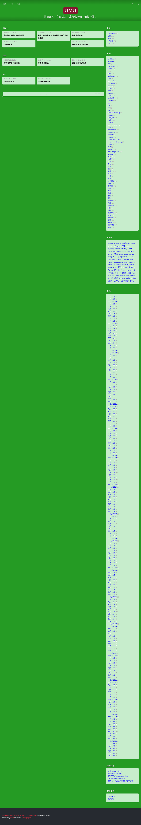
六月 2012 (111, 668)
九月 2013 (111, 631)
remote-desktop (113, 139)
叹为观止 (111, 799)
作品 (109, 164)
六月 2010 (111, 704)
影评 (109, 178)
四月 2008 (111, 756)
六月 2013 (111, 638)
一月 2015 (111, 594)
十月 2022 (111, 382)
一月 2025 (111, 321)
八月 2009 (111, 724)
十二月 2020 (112, 428)
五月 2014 (111, 611)
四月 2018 (111, 504)
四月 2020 (111, 445)
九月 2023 (111, 358)
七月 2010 (111, 702)
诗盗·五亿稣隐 (43, 63)
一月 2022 (111, 402)
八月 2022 (111, 387)
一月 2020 (111, 453)
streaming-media (113, 152)
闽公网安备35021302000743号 (27, 815)
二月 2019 (111, 480)
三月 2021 (111, 421)
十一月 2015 (112, 570)
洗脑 (109, 203)
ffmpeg (110, 100)
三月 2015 (111, 590)
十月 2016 (111, 543)
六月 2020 (111, 441)
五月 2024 (111, 338)
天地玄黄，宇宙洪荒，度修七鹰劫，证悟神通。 (70, 16)
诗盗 (109, 43)
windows (111, 154)
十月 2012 (111, 658)
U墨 (109, 36)
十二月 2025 (112, 301)
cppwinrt (111, 81)
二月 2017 (111, 533)
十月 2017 (111, 519)
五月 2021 (111, 419)
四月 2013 (111, 643)
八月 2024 (111, 331)
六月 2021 (111, 416)
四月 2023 (111, 370)
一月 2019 (111, 482)
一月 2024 (111, 348)
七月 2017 (111, 526)
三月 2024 (111, 343)
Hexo (12, 818)
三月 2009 (111, 734)
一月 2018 (111, 511)
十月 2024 (111, 326)
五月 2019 (111, 472)
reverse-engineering (115, 142)
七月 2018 (111, 497)
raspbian (111, 137)
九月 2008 (111, 743)
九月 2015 (111, 575)
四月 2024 (111, 340)
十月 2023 (111, 355)
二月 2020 (111, 450)
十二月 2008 (112, 741)
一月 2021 (111, 426)
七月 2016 (111, 550)
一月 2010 (111, 712)
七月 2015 (111, 580)
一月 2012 (111, 677)
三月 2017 (111, 531)
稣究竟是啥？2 (77, 35)
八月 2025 (111, 309)
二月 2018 (111, 509)
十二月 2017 (112, 514)
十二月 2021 (112, 404)
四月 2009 (111, 731)
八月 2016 (111, 548)
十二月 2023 (112, 350)
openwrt (111, 122)
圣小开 (110, 171)
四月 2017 (111, 528)
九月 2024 (111, 328)
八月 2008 (111, 746)
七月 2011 (111, 687)
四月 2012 (111, 673)
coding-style (112, 76)
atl (109, 64)
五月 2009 (111, 729)
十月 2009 (111, 719)
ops (109, 127)
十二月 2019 (112, 455)
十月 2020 (111, 431)
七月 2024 (111, 333)
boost (110, 69)
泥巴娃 (110, 200)
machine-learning (114, 113)
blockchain (111, 66)
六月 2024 (111, 336)
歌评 (109, 196)
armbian (111, 61)
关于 (19, 4)
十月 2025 (111, 304)
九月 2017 (111, 521)
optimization (112, 130)
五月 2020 (111, 443)
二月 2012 (111, 675)
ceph (109, 74)
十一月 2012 (112, 655)
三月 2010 (111, 707)
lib (109, 108)
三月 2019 (111, 477)
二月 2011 (111, 695)
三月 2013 (111, 646)
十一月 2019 (112, 458)
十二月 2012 (112, 653)
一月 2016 (111, 565)
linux (109, 110)
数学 (109, 191)
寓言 (109, 174)
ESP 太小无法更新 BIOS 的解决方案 (120, 781)
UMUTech (111, 34)
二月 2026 (111, 296)
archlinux (111, 59)
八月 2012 (111, 663)
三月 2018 (111, 507)
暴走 (109, 193)
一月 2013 (111, 651)
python (110, 135)
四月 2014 (111, 614)
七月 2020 (111, 438)
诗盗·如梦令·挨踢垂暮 (12, 63)
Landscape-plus (26, 818)
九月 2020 (111, 433)
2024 (5, 28)
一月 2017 (111, 536)
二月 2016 (111, 563)
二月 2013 (111, 648)
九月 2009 (111, 721)
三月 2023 (111, 372)
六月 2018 (111, 499)
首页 (4, 4)
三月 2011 (111, 692)
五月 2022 (111, 394)
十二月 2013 (112, 624)
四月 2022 (111, 397)
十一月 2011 (112, 682)
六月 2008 (111, 751)
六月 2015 (111, 582)
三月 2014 (111, 616)
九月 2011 (111, 685)
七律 (109, 157)
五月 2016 (111, 555)
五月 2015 (111, 585)
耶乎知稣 (111, 205)
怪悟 (109, 183)
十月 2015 (111, 572)
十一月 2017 (112, 516)
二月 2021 (111, 423)
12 (59, 94)
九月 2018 (111, 492)
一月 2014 (111, 621)
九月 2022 (111, 384)
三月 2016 (111, 560)
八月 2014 (111, 604)
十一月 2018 (112, 487)
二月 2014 (111, 619)
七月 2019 (111, 467)
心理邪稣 (111, 181)
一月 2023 (111, 377)
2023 (5, 56)
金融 (109, 215)
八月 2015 (111, 577)
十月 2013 (111, 629)
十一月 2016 (112, 541)
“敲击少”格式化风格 (115, 774)
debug (110, 88)
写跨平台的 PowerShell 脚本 (118, 776)
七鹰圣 (110, 159)
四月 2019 (111, 475)
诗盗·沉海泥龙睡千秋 (80, 44)
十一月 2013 (112, 626)
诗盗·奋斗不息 (9, 82)
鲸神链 (110, 222)
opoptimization (113, 125)
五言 (109, 161)
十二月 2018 (112, 485)
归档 (11, 4)
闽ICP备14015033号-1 (9, 815)
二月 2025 (111, 318)
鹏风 (109, 227)
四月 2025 (111, 314)
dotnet (110, 95)
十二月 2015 (112, 567)
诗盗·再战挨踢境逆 (79, 63)
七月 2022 (111, 389)
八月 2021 (111, 411)
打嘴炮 (110, 186)
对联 (109, 176)
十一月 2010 (112, 699)
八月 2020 (111, 436)
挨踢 (109, 188)
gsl (109, 105)
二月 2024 (111, 345)
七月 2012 (111, 665)
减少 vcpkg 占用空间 (115, 771)
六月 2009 (111, 726)
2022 (5, 74)
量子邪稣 (111, 213)
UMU (70, 10)
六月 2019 (111, 470)
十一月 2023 (112, 353)
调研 (109, 210)
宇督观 (110, 41)
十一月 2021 (112, 406)
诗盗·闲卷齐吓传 (44, 82)
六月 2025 (111, 311)
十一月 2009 (112, 717)
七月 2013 (111, 636)
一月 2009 (111, 738)
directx (110, 93)
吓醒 (109, 38)
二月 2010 (111, 709)
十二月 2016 (112, 538)
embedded (111, 98)
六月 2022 (111, 392)
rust (109, 147)
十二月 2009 (112, 714)
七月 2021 (111, 414)
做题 (109, 166)
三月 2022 (111, 399)
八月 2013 (111, 634)
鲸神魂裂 (111, 225)
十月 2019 (111, 460)
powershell (111, 132)
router (110, 144)
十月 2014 (111, 599)
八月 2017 (111, 524)
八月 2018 (111, 494)
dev (109, 91)
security (110, 149)
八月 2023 (111, 360)
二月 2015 (111, 592)
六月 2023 (111, 365)
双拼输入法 (8, 44)
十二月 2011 (112, 680)
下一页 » (98, 94)
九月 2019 (111, 463)
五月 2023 (111, 367)
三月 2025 (111, 316)
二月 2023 (111, 375)
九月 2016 (111, 546)
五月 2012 (111, 670)
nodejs (110, 120)
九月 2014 (111, 602)
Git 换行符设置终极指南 (116, 778)
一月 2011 (111, 697)
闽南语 (110, 218)
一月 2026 (111, 299)
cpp (109, 78)
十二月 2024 (112, 323)
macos (110, 115)
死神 (109, 198)
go (109, 103)
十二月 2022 (112, 379)
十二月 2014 (112, 597)
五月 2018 (111, 502)
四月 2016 (111, 558)
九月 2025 (111, 306)
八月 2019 (111, 465)
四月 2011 (111, 690)
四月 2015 (111, 587)
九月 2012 (111, 660)
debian (110, 86)
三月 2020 (111, 448)
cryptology (111, 83)
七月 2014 (111, 607)
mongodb (111, 117)
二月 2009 (111, 736)
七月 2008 (111, 748)
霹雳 (109, 220)
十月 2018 (111, 489)
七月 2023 (111, 362)
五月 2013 (111, 641)
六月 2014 (111, 609)
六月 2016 (111, 553)
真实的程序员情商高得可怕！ (15, 35)
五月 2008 (111, 753)
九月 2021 (111, 409)
